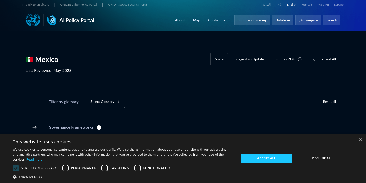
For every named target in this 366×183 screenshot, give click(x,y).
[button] (123, 176)
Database (282, 20)
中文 (279, 4)
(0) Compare (308, 20)
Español (339, 4)
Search (331, 20)
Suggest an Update (249, 59)
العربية (266, 4)
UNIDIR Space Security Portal (127, 4)
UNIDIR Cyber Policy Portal (78, 4)
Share (219, 59)
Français (306, 4)
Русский (323, 4)
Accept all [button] (266, 158)
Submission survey (252, 20)
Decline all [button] (322, 158)
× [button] (360, 139)
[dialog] (183, 158)
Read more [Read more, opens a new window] (34, 159)
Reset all (329, 101)
